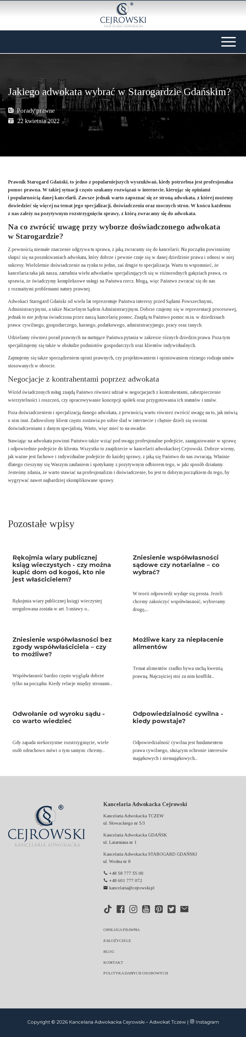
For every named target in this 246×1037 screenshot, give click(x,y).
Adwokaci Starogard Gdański (37, 301)
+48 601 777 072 (122, 880)
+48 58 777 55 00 (123, 873)
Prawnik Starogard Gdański (37, 181)
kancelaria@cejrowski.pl (129, 887)
